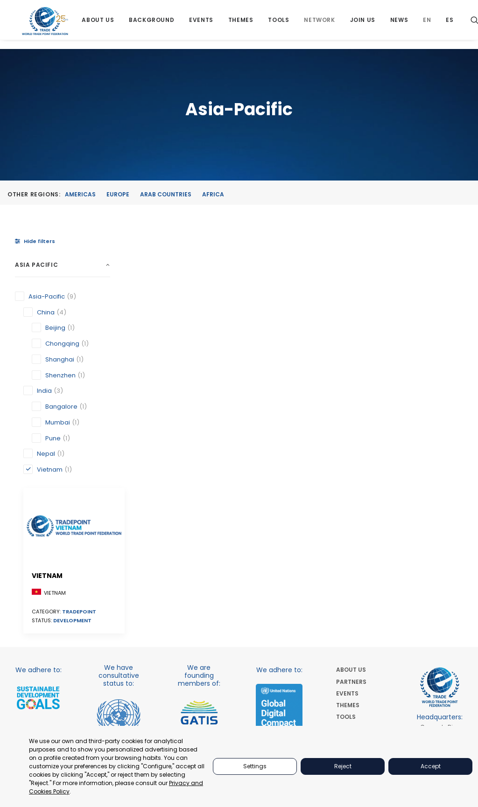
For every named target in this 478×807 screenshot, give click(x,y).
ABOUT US (351, 542)
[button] (172, 289)
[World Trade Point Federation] (46, 25)
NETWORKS (352, 612)
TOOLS (346, 589)
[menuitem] (99, 24)
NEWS (344, 636)
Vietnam (159, 329)
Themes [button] (242, 24)
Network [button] (321, 24)
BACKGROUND (357, 601)
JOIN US (347, 624)
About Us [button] (100, 24)
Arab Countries (165, 195)
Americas (80, 195)
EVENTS (347, 565)
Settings (255, 766)
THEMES (347, 577)
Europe (117, 195)
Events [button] (202, 24)
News (400, 24)
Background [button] (153, 24)
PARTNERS (351, 553)
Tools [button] (280, 24)
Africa (213, 195)
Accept (431, 766)
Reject (342, 766)
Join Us (364, 24)
